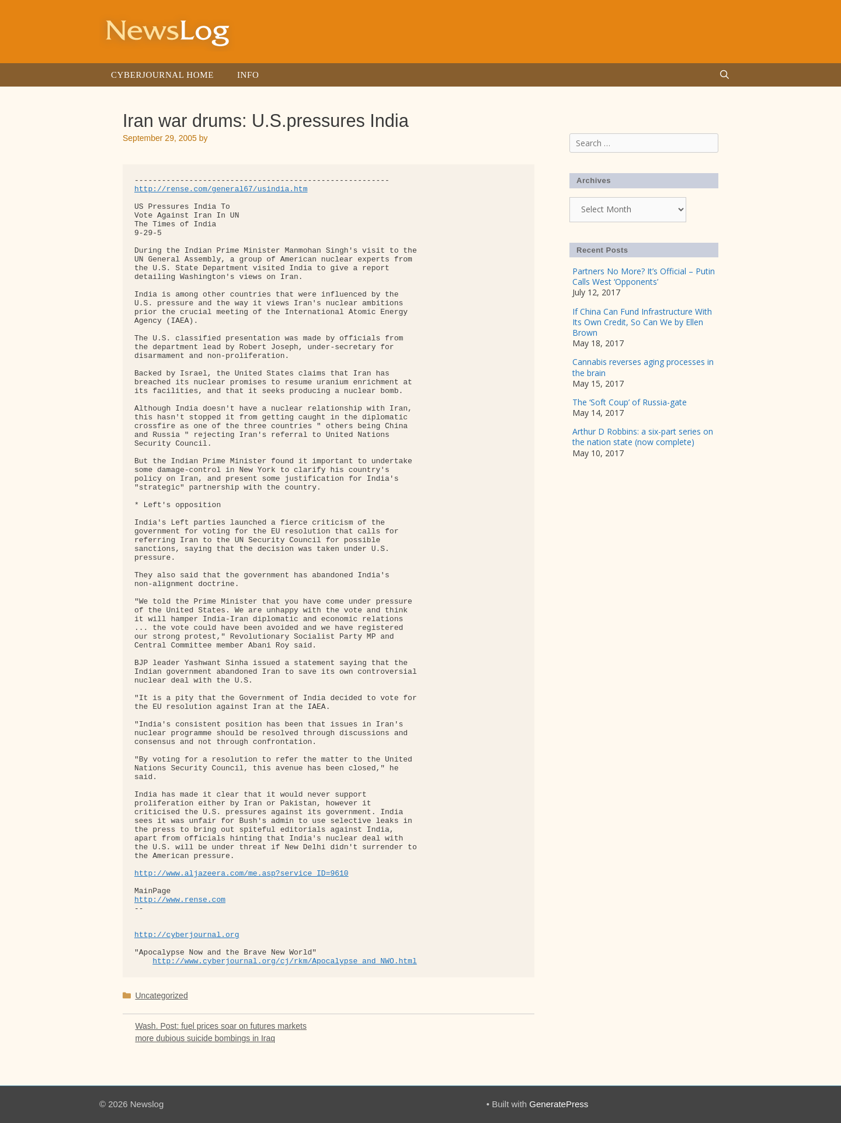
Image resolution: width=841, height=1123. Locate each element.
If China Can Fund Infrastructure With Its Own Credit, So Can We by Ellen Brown (642, 322)
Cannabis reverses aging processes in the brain (643, 367)
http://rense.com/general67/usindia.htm (220, 189)
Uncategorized (161, 995)
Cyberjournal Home (162, 75)
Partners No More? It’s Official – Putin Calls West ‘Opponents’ (643, 276)
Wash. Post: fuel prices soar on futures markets (221, 1026)
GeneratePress (558, 1104)
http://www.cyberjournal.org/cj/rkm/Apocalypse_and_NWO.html (284, 961)
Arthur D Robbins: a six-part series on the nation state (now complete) (642, 436)
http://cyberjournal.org (186, 935)
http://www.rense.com (179, 899)
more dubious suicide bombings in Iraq (205, 1038)
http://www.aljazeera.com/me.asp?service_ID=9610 (241, 873)
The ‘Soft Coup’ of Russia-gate (629, 402)
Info (248, 75)
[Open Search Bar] (724, 75)
